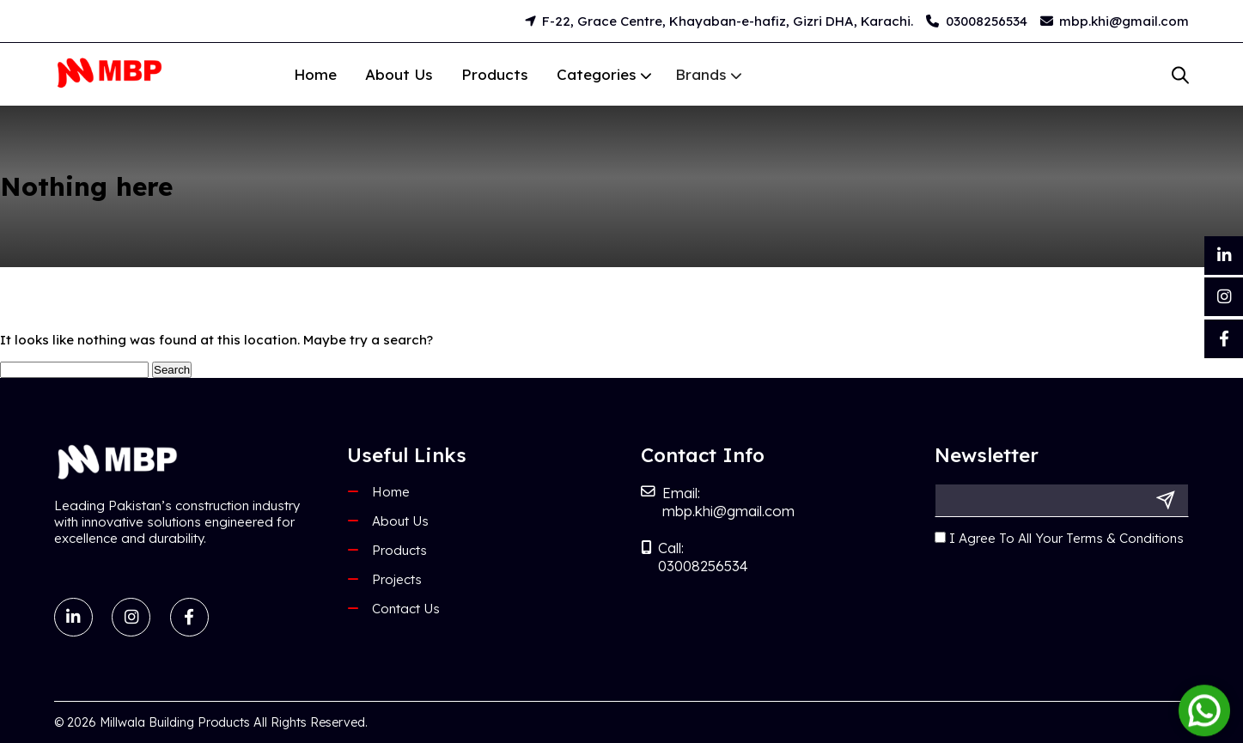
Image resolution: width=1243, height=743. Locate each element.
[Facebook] (1223, 339)
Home (315, 74)
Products (494, 74)
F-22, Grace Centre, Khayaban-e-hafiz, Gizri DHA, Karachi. (719, 21)
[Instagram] (1223, 296)
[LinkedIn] (1223, 255)
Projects (397, 579)
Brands (678, 74)
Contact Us (406, 608)
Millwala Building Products (175, 722)
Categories (594, 74)
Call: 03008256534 (694, 557)
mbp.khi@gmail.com (1115, 21)
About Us (399, 74)
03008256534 (976, 21)
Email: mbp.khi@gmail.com (718, 502)
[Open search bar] (1180, 74)
